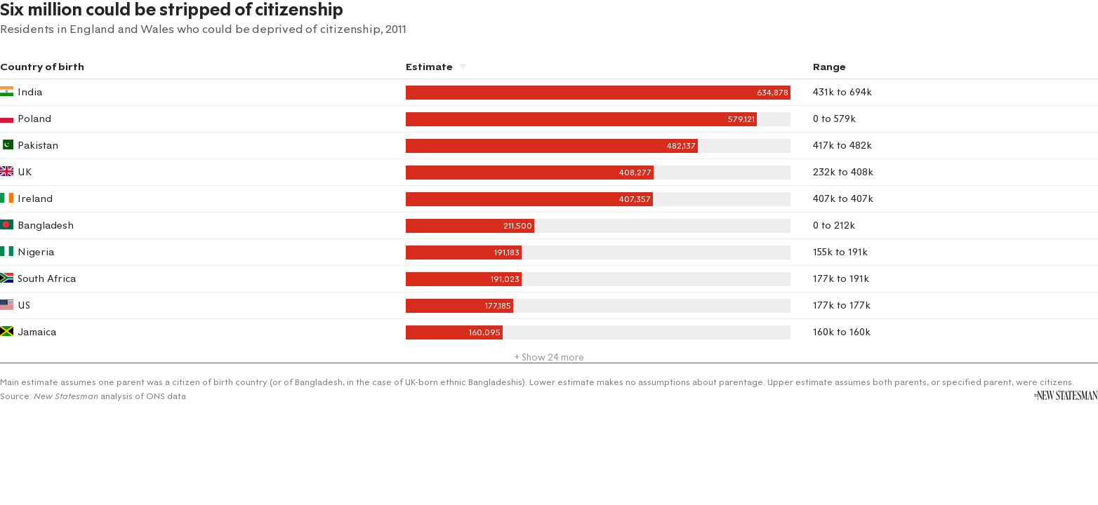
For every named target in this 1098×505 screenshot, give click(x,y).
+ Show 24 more (549, 357)
